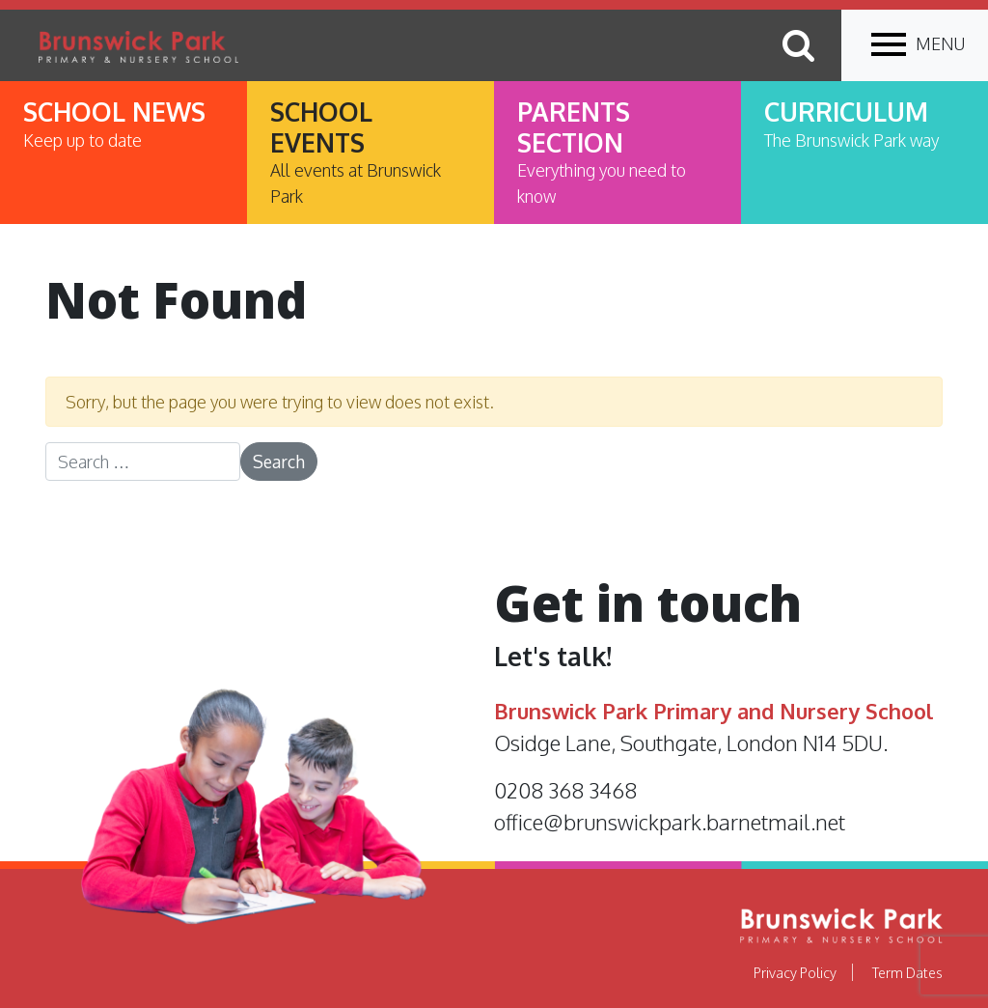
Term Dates (907, 972)
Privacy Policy (795, 972)
